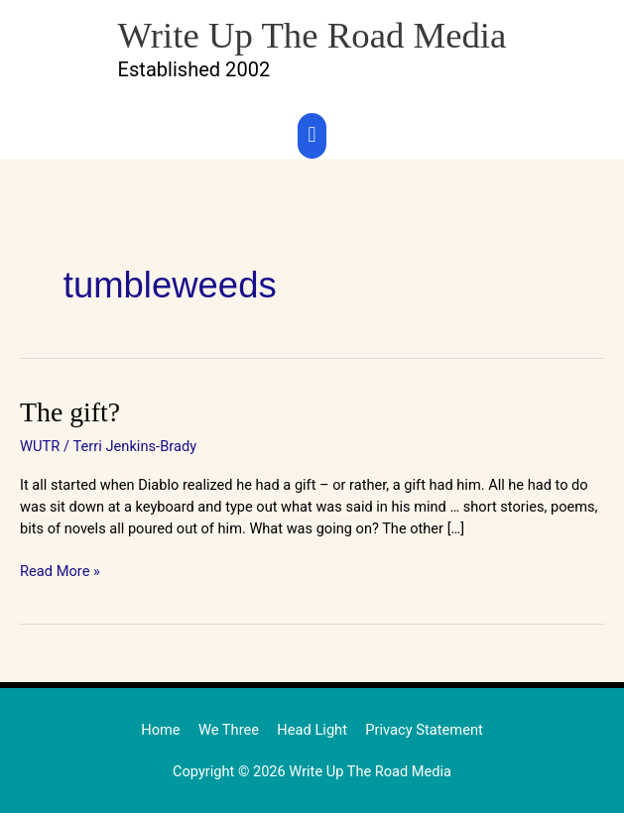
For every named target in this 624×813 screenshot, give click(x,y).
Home (161, 729)
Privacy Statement (423, 729)
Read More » (60, 569)
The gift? (69, 411)
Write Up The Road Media (312, 34)
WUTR (40, 445)
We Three (229, 729)
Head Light (312, 729)
